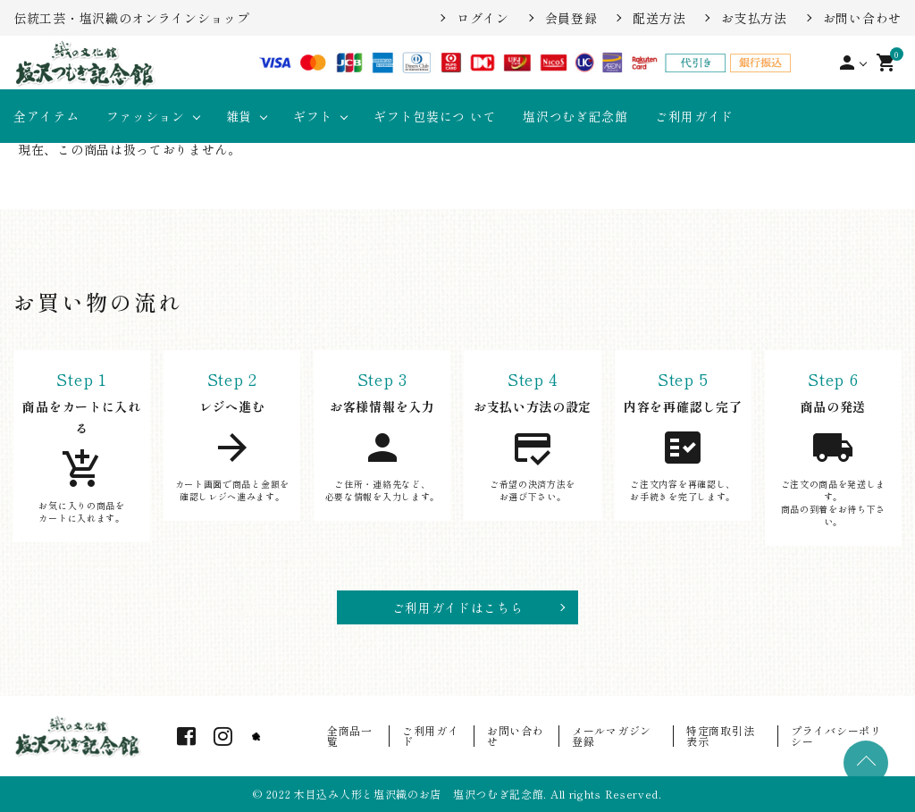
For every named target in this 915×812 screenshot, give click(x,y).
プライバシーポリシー (836, 736)
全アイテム (46, 116)
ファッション (145, 116)
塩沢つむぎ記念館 (575, 116)
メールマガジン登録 (611, 736)
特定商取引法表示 (720, 736)
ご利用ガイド (694, 116)
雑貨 (239, 116)
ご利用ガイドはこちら (458, 607)
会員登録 (571, 18)
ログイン (483, 18)
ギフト (312, 116)
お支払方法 (754, 18)
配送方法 (659, 18)
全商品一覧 (350, 736)
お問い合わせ (862, 18)
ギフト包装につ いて (435, 116)
